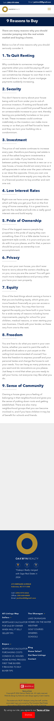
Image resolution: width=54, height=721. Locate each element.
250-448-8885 (23, 595)
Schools (33, 636)
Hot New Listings (37, 655)
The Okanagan (36, 613)
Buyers (6, 644)
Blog (30, 647)
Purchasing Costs (12, 652)
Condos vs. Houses (13, 656)
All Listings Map (10, 613)
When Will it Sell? (12, 629)
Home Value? (35, 651)
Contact (32, 659)
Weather (32, 625)
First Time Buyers (11, 663)
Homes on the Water (39, 622)
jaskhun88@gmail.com (42, 2)
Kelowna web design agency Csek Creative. (34, 696)
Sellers (6, 617)
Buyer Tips (7, 670)
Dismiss (28, 714)
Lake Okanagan (37, 618)
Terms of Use (27, 691)
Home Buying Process (14, 659)
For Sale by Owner (12, 625)
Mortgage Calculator (14, 622)
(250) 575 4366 (13, 2)
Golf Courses (35, 629)
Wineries (32, 633)
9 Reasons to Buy (11, 667)
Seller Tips (7, 633)
